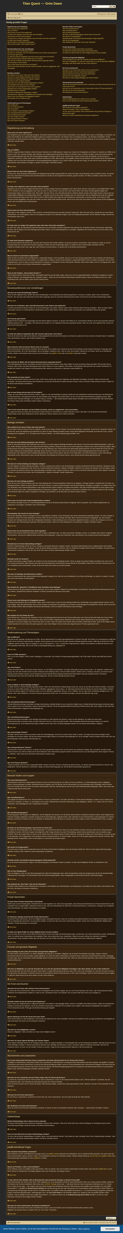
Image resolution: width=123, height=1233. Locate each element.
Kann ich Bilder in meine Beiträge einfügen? (20, 111)
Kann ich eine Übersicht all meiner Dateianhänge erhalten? (81, 101)
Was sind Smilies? (13, 109)
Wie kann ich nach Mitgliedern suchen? (75, 76)
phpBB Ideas (103, 1169)
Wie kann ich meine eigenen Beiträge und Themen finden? (80, 78)
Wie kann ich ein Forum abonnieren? (74, 90)
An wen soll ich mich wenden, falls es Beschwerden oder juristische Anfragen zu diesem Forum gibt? (87, 112)
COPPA (10, 191)
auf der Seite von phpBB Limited (100, 1156)
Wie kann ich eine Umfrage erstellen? (18, 81)
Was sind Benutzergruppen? (71, 32)
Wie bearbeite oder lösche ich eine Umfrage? (21, 85)
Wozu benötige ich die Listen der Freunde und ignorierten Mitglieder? (84, 59)
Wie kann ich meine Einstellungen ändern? (20, 51)
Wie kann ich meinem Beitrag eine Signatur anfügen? (23, 79)
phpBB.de (71, 353)
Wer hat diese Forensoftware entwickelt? (75, 107)
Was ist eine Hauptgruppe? (71, 40)
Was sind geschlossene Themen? (17, 118)
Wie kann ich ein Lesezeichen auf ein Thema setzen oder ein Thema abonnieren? (88, 88)
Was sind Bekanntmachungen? (17, 115)
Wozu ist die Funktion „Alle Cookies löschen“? (21, 44)
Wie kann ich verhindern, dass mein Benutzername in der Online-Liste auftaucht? (32, 53)
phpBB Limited (56, 353)
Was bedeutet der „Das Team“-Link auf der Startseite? (79, 42)
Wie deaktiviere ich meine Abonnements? (75, 92)
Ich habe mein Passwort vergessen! (18, 40)
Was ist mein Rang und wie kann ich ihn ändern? (22, 64)
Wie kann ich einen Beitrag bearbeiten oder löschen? (23, 77)
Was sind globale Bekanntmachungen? (19, 113)
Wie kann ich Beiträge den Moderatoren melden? (22, 92)
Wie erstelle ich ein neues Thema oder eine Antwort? (23, 75)
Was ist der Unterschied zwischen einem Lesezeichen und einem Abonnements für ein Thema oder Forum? (89, 85)
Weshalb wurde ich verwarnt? (16, 90)
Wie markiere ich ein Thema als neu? (18, 98)
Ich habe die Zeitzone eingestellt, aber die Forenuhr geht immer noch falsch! (30, 57)
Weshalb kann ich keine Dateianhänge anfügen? (22, 89)
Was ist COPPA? (12, 30)
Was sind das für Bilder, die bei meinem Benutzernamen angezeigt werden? (30, 60)
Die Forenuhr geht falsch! (15, 55)
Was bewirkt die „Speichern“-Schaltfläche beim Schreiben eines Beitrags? (30, 94)
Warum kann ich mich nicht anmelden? (19, 36)
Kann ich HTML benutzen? (15, 107)
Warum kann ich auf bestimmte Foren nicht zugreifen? (24, 87)
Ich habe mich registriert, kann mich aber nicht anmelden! (25, 34)
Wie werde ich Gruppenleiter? (72, 36)
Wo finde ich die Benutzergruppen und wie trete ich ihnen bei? (82, 34)
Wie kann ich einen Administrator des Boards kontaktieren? (81, 115)
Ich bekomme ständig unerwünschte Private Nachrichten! (80, 51)
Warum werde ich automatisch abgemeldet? (20, 42)
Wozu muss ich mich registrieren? (17, 28)
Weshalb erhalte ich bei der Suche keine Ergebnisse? (79, 72)
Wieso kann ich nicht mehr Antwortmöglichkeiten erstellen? (25, 83)
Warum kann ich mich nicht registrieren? (19, 32)
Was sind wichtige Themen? (16, 117)
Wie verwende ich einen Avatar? (17, 62)
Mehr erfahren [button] (84, 1229)
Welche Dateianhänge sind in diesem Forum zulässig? (79, 99)
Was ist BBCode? (12, 105)
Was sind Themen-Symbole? (16, 120)
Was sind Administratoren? (71, 28)
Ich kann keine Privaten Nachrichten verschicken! (78, 49)
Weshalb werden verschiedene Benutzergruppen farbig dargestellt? (83, 38)
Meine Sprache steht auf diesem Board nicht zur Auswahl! (25, 58)
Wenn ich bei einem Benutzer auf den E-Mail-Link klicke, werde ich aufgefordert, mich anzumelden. (33, 67)
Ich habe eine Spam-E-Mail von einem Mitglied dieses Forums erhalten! (84, 53)
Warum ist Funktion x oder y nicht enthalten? (76, 109)
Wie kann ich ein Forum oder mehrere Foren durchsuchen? (81, 70)
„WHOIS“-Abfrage (50, 1184)
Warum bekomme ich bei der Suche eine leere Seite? (79, 74)
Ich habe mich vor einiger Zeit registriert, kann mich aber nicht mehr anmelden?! (31, 38)
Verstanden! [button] (110, 1229)
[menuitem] (20, 14)
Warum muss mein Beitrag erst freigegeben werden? (23, 96)
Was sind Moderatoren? (70, 30)
